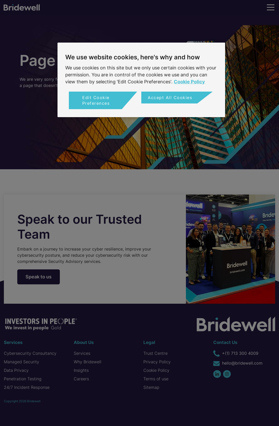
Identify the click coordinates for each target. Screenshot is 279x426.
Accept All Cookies (170, 97)
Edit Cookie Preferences (96, 100)
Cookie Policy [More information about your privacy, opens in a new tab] (189, 81)
